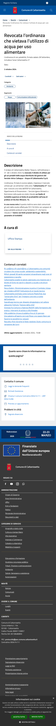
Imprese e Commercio (13, 539)
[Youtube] (11, 484)
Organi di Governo (12, 494)
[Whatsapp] (23, 484)
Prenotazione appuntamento (16, 658)
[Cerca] (51, 10)
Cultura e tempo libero (14, 532)
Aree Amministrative (13, 498)
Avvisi (7, 595)
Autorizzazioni (10, 577)
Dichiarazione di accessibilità (16, 695)
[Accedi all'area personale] (47, 3)
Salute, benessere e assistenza (17, 573)
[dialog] (28, 711)
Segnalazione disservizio (14, 662)
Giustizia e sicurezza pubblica (16, 562)
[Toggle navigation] (4, 10)
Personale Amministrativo (15, 513)
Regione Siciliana (10, 2)
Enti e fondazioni (11, 505)
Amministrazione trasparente (16, 684)
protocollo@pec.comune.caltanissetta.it (21, 639)
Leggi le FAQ (10, 666)
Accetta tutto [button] (19, 717)
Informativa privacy (12, 688)
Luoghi (8, 606)
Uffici (7, 502)
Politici (8, 509)
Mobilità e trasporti (12, 547)
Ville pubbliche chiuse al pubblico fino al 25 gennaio (24, 313)
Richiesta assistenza (13, 669)
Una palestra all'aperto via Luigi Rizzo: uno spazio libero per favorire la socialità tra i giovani (27, 317)
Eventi (7, 610)
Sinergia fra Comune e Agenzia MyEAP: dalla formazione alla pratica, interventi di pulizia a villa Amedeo (27, 309)
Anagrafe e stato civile (14, 528)
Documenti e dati (12, 517)
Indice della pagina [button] (14, 136)
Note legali (9, 692)
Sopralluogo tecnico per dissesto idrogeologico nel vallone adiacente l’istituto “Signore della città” (26, 303)
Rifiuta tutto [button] (37, 717)
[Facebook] (5, 484)
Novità (13, 20)
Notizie (8, 588)
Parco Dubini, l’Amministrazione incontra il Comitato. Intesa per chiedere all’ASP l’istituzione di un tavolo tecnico (27, 289)
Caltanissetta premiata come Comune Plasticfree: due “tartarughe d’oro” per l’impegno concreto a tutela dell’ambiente (25, 296)
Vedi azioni (21, 76)
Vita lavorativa (11, 535)
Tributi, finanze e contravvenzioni (18, 565)
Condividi (9, 76)
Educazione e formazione (15, 558)
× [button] (53, 698)
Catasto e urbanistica (13, 543)
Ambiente (9, 569)
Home (5, 20)
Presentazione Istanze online (16, 673)
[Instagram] (17, 484)
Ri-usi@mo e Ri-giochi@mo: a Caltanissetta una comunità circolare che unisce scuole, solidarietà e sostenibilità (27, 270)
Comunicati (23, 20)
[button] (28, 722)
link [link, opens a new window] (50, 712)
